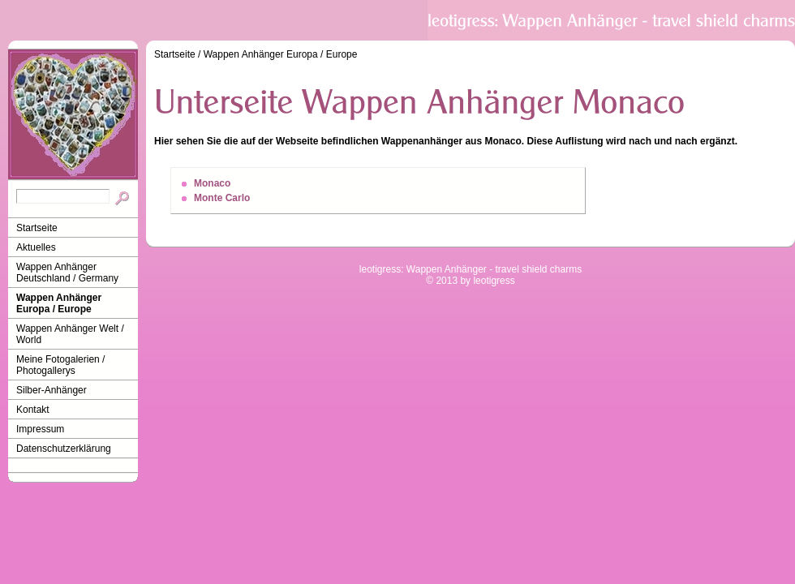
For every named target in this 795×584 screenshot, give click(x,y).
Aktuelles (36, 247)
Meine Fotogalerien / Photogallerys (60, 365)
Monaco (212, 183)
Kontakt (32, 409)
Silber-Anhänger (51, 390)
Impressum (40, 429)
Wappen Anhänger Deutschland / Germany (67, 272)
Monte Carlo (222, 198)
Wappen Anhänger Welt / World (70, 334)
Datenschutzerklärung (63, 448)
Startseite (37, 228)
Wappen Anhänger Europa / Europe (58, 303)
